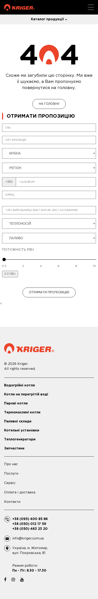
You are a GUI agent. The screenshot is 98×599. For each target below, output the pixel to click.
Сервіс (10, 483)
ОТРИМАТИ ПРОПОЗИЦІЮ (49, 292)
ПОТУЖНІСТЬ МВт (18, 249)
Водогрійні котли (19, 385)
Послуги (11, 473)
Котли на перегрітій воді (26, 394)
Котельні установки (21, 430)
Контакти (12, 501)
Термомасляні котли (22, 412)
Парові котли (16, 403)
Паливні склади (17, 421)
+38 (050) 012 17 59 (29, 524)
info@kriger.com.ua (28, 538)
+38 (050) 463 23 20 (30, 528)
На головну (49, 104)
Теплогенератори (19, 439)
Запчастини (14, 448)
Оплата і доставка (19, 492)
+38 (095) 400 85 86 (30, 519)
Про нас (11, 464)
